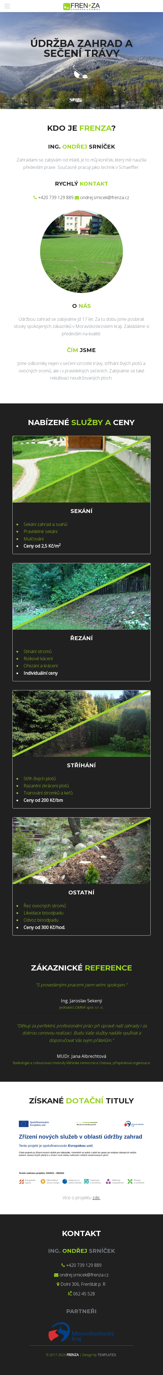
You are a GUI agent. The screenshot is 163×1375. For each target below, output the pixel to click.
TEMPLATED (107, 1354)
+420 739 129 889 (56, 197)
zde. (96, 1198)
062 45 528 (84, 1294)
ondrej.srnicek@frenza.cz (104, 197)
